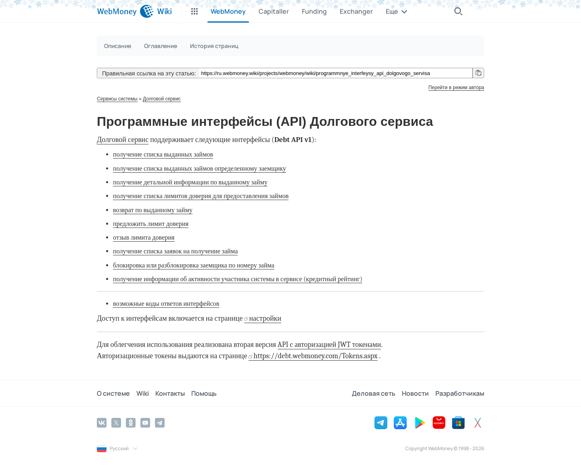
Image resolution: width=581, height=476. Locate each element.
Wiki (142, 393)
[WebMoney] (125, 11)
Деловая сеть (373, 393)
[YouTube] (145, 423)
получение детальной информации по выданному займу (190, 182)
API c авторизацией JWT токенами (329, 344)
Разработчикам (459, 393)
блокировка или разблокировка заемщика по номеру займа (193, 265)
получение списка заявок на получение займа (175, 251)
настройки (265, 318)
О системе (113, 393)
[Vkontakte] (102, 423)
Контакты (170, 393)
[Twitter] (116, 423)
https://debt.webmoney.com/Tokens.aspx (315, 356)
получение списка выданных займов (163, 154)
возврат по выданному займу (152, 210)
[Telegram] (160, 423)
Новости (415, 393)
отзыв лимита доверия (144, 237)
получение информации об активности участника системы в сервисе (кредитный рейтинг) (237, 279)
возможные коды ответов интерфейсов (166, 303)
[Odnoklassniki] (131, 423)
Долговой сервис (162, 99)
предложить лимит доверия (150, 224)
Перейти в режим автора (456, 87)
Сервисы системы (117, 99)
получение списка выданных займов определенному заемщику (199, 168)
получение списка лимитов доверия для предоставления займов (200, 196)
